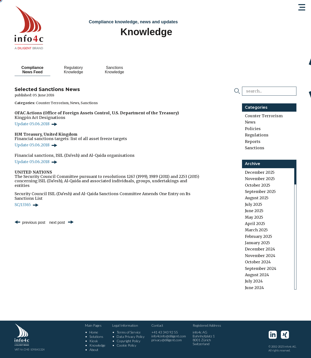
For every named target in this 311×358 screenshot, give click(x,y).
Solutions (96, 336)
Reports (252, 141)
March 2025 (256, 229)
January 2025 (257, 242)
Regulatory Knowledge (73, 70)
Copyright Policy (128, 341)
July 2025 (253, 204)
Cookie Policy (126, 345)
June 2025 (254, 210)
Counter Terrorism (52, 103)
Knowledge (97, 345)
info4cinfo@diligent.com (168, 336)
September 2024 (260, 268)
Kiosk (93, 341)
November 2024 (260, 255)
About (93, 350)
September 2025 (260, 191)
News (74, 103)
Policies (253, 128)
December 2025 (260, 172)
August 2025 (256, 197)
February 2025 (258, 236)
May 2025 (254, 217)
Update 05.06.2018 (32, 124)
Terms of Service (129, 332)
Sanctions (89, 103)
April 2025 (255, 223)
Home (93, 332)
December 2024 (260, 249)
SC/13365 (23, 204)
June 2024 (254, 287)
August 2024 (257, 274)
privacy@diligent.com (166, 340)
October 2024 (258, 261)
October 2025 (257, 185)
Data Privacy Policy (131, 336)
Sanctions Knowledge (114, 70)
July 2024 (254, 281)
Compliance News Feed (32, 70)
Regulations (256, 135)
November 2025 (260, 178)
